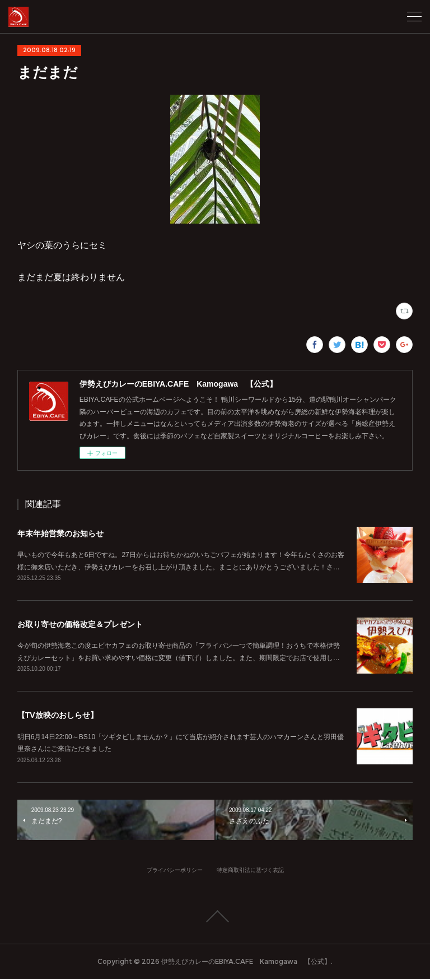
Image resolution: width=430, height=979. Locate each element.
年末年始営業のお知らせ (60, 533)
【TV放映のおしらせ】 (57, 715)
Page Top (215, 916)
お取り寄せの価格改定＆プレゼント (80, 624)
